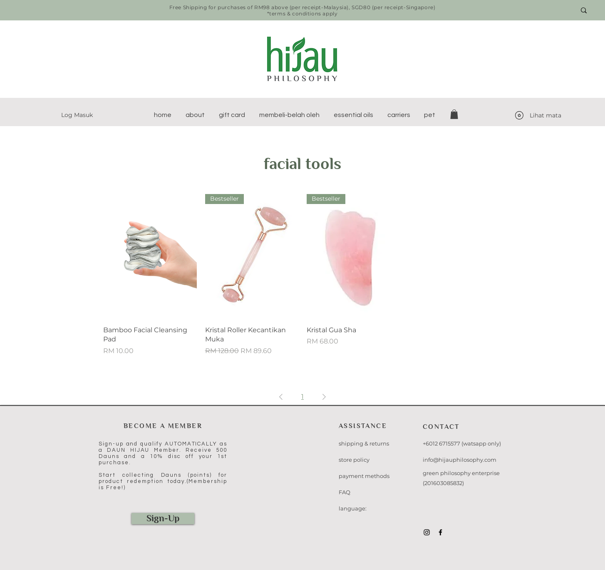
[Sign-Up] (162, 518)
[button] (195, 115)
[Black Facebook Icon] (440, 532)
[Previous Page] (281, 396)
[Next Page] (324, 396)
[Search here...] (537, 10)
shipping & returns (364, 443)
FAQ (344, 492)
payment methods (364, 476)
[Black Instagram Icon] (427, 532)
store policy (354, 459)
